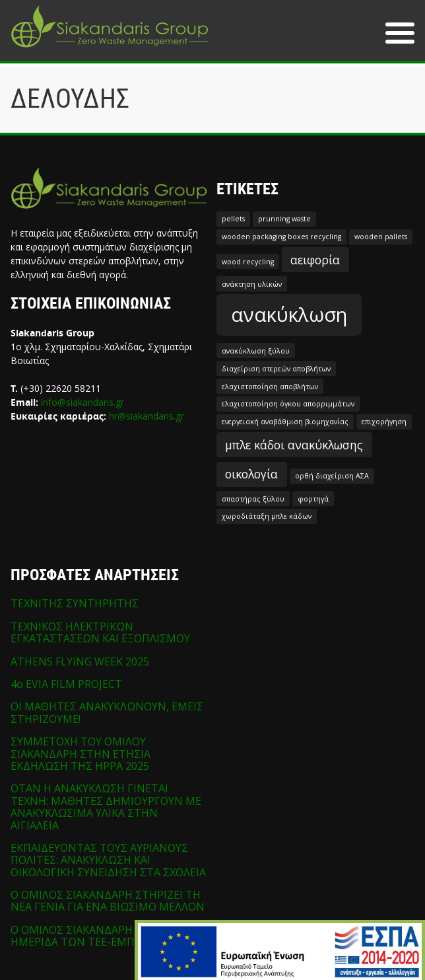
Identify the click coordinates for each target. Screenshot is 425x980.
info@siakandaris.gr (82, 402)
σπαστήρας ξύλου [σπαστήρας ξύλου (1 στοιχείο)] (253, 499)
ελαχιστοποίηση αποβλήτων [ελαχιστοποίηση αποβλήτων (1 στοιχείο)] (270, 386)
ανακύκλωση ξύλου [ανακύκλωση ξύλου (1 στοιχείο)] (256, 351)
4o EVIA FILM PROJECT (66, 684)
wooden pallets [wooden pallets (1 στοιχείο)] (380, 236)
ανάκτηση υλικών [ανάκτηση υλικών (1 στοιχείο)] (252, 284)
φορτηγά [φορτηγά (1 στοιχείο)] (313, 499)
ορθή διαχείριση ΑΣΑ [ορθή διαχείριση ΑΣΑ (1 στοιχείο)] (332, 475)
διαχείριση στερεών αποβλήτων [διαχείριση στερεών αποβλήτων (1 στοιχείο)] (276, 368)
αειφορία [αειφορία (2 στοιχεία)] (315, 260)
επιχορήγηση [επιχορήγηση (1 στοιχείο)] (384, 421)
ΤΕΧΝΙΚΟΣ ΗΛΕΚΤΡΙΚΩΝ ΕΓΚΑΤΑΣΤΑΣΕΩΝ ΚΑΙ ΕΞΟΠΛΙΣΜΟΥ (100, 632)
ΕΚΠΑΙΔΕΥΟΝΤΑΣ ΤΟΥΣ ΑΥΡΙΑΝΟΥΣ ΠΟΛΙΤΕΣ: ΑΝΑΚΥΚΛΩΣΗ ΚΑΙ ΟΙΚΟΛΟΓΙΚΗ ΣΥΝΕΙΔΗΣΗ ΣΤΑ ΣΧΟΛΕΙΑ (108, 860)
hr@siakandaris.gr (146, 416)
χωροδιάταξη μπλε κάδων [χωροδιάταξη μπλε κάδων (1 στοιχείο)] (266, 516)
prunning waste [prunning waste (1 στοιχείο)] (284, 218)
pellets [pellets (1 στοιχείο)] (233, 218)
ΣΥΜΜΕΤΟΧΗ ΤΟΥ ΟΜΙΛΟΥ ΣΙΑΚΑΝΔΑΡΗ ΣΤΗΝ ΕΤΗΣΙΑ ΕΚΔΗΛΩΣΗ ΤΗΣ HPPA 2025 (80, 753)
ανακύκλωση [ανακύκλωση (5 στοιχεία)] (289, 314)
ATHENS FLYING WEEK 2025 (80, 661)
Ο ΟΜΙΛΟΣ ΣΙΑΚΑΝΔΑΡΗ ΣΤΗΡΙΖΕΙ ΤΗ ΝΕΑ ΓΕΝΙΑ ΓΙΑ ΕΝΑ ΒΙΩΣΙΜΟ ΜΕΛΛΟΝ (108, 900)
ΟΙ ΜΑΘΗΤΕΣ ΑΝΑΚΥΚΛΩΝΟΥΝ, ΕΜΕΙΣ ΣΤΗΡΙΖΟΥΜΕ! (107, 712)
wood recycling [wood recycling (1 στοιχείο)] (248, 261)
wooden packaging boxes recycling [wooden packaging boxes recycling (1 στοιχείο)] (281, 236)
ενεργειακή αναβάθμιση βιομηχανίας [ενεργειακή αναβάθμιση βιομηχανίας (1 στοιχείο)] (285, 421)
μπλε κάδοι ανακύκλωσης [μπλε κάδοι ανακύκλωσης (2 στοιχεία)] (294, 445)
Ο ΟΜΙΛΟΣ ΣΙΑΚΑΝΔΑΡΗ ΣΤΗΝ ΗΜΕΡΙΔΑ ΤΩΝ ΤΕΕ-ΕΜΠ (88, 936)
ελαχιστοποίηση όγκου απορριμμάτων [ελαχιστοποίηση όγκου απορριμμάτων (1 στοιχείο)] (288, 403)
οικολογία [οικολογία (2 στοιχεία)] (251, 474)
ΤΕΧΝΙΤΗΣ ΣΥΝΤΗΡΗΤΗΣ (75, 603)
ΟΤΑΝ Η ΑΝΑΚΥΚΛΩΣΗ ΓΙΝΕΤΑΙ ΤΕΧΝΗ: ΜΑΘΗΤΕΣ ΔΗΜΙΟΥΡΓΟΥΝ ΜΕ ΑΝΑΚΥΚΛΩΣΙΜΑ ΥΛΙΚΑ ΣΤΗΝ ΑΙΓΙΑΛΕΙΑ (106, 806)
